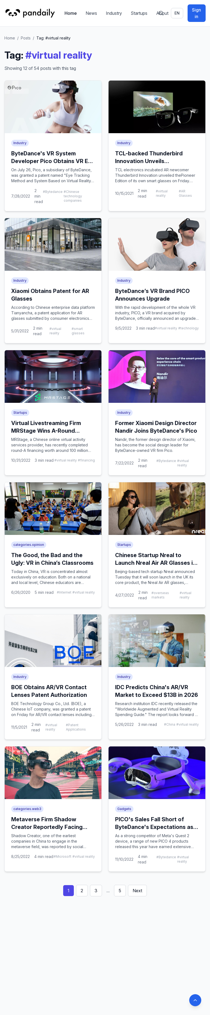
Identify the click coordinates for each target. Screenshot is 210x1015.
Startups (139, 13)
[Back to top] (195, 1000)
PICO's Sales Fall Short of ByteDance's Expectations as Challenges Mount (154, 827)
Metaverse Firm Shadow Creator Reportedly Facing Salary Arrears (47, 827)
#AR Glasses (185, 193)
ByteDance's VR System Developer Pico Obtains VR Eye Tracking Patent (53, 161)
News (91, 13)
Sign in (196, 13)
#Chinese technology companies (73, 196)
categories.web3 (27, 809)
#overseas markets (160, 595)
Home (71, 13)
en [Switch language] (177, 13)
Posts (26, 38)
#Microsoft (62, 856)
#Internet (64, 592)
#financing (86, 460)
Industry (114, 13)
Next (137, 890)
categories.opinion (28, 545)
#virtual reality (162, 193)
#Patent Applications (76, 727)
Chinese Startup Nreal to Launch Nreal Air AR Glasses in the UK (155, 563)
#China (169, 724)
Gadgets (124, 809)
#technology (188, 328)
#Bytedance (53, 192)
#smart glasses (78, 331)
